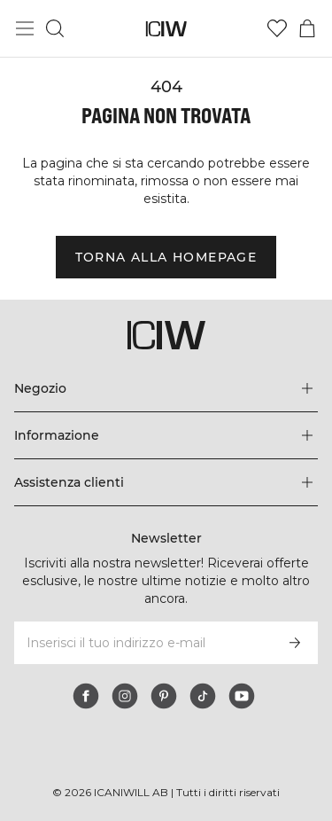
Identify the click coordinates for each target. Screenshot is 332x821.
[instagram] (125, 696)
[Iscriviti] (295, 643)
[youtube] (241, 696)
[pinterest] (163, 696)
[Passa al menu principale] (25, 28)
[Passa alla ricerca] (55, 28)
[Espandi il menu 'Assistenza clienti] (166, 482)
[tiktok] (202, 696)
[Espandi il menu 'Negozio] (166, 388)
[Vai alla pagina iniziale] (166, 28)
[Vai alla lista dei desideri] (277, 28)
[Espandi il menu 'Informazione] (166, 435)
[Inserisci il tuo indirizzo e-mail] (142, 643)
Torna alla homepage (166, 257)
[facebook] (86, 696)
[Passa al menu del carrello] (307, 28)
